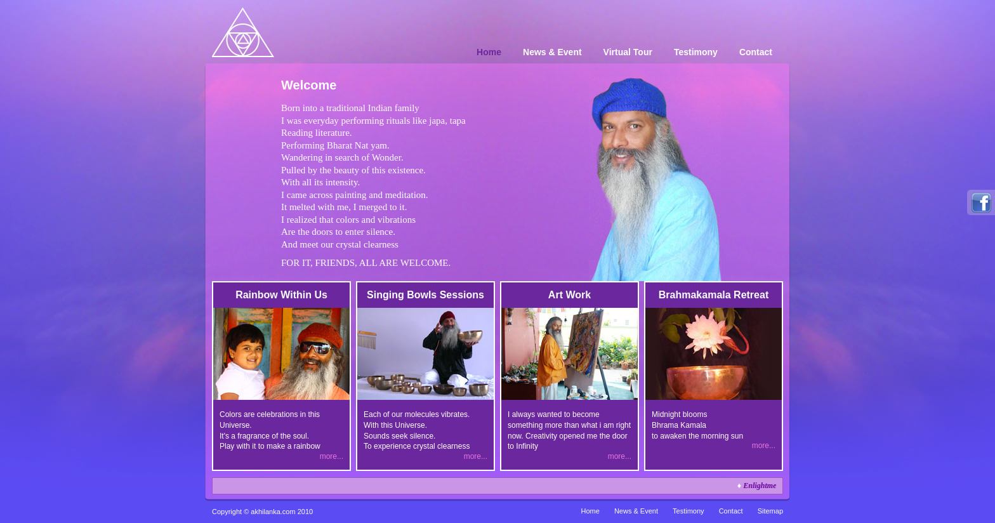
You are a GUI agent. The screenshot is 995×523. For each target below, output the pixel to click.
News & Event (552, 52)
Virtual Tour (627, 52)
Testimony (696, 52)
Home (489, 52)
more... (331, 456)
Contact (755, 52)
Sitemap (770, 511)
